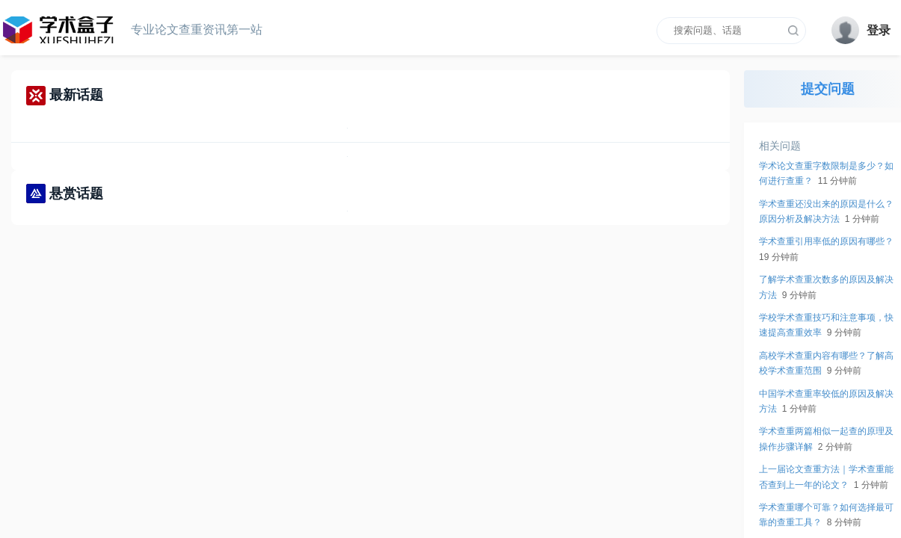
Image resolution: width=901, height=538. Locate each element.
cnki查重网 (63, 29)
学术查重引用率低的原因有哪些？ (826, 241)
